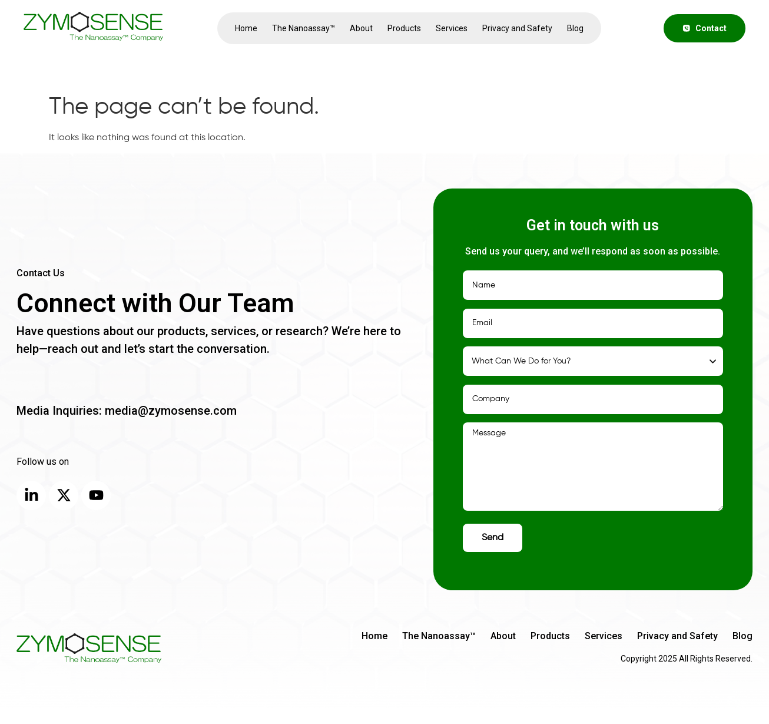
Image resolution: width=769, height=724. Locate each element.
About (361, 28)
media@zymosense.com (169, 411)
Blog (575, 28)
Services (452, 28)
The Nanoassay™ (303, 28)
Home (246, 28)
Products (404, 28)
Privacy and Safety (517, 28)
